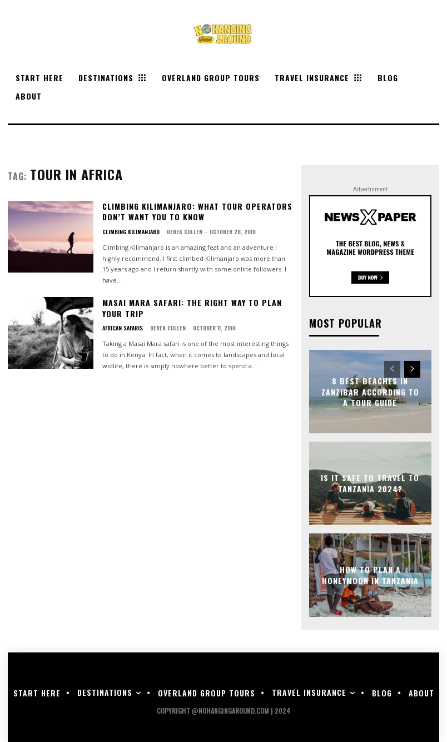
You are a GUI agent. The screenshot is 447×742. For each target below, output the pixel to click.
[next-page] (412, 369)
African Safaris (122, 328)
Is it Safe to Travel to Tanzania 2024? (370, 483)
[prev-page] (392, 369)
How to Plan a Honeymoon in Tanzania (370, 574)
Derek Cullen (184, 231)
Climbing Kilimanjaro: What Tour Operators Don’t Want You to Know (197, 211)
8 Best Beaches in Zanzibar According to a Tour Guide (370, 391)
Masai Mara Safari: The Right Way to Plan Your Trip (192, 307)
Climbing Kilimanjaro (131, 232)
